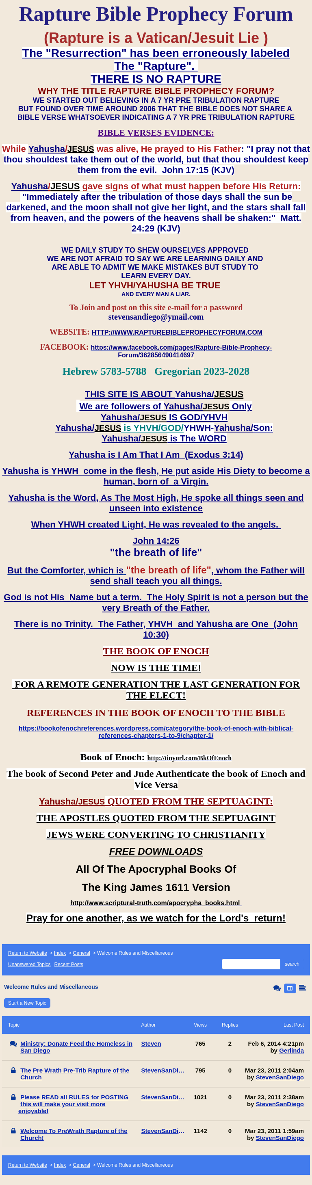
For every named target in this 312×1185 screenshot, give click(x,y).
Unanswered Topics (29, 964)
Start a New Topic (27, 1003)
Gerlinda (291, 1050)
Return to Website (27, 953)
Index (60, 953)
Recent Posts (68, 964)
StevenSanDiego (280, 1077)
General (81, 953)
